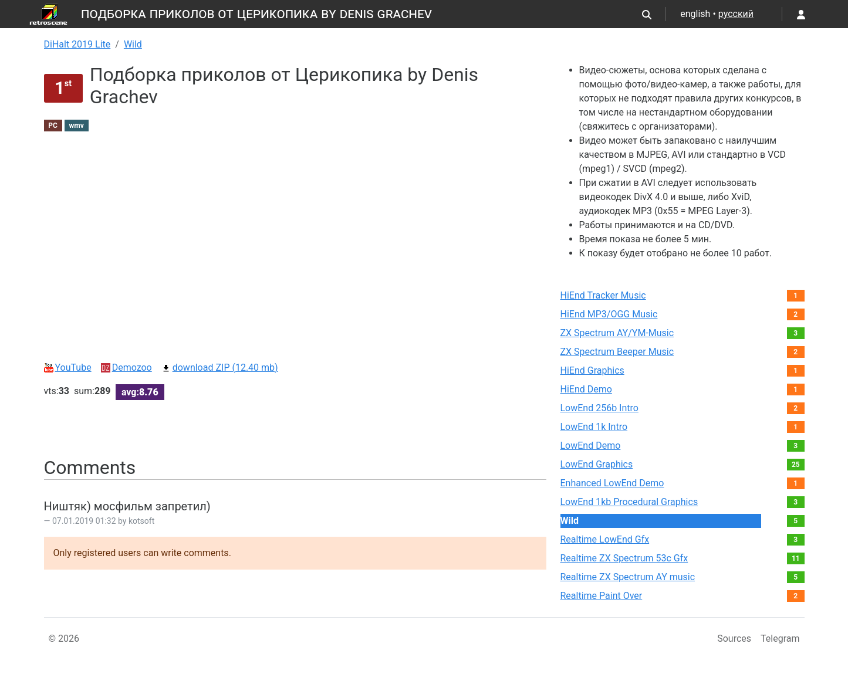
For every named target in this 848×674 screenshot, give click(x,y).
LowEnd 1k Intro (594, 426)
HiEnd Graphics (592, 370)
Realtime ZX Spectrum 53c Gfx (624, 558)
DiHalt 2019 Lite (77, 44)
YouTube (68, 367)
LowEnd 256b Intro (599, 408)
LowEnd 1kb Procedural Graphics (629, 501)
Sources (734, 638)
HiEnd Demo (586, 389)
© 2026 (64, 638)
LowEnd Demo (590, 445)
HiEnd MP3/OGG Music (609, 314)
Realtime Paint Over (601, 595)
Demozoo (126, 367)
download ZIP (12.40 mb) (219, 367)
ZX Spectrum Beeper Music (617, 351)
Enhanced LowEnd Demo (612, 483)
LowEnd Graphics (596, 464)
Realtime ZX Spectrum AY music (627, 576)
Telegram (780, 638)
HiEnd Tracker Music (603, 295)
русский (736, 13)
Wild (133, 44)
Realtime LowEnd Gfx (605, 539)
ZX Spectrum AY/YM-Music (617, 332)
